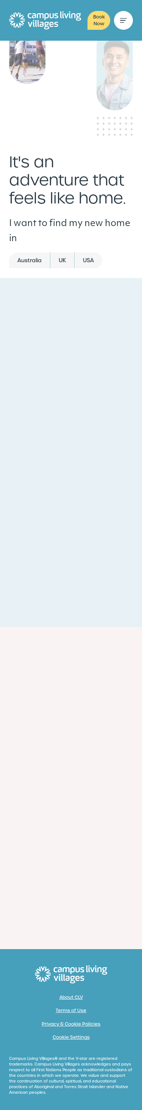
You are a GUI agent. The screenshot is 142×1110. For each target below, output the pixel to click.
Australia (29, 260)
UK (62, 260)
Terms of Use (71, 1011)
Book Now (99, 20)
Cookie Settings (71, 1037)
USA (88, 260)
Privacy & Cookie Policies (71, 1024)
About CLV (71, 997)
